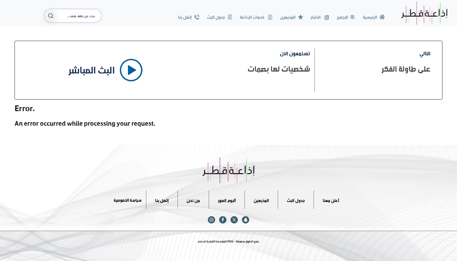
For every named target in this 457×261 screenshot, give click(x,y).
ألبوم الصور (227, 199)
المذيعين (291, 16)
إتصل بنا (188, 16)
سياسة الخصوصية (128, 199)
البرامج (346, 16)
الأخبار (319, 16)
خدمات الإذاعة (256, 16)
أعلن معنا (331, 199)
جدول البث (220, 16)
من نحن (193, 199)
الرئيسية (374, 16)
